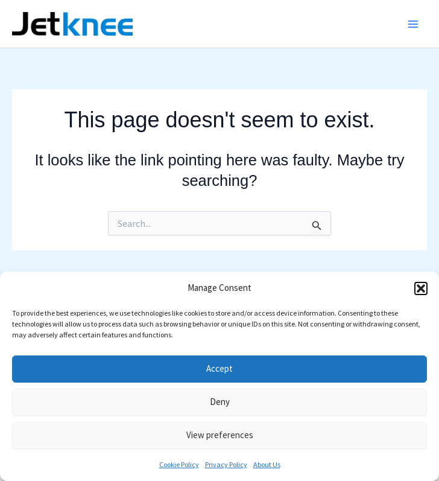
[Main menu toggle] (414, 24)
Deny (220, 401)
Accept (219, 368)
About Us (266, 464)
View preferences (219, 435)
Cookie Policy (179, 464)
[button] (421, 288)
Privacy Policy (226, 464)
